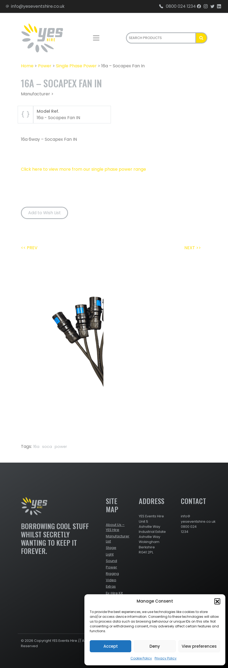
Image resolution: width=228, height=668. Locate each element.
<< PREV (29, 248)
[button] (217, 601)
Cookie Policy (141, 658)
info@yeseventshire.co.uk (35, 6)
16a (36, 446)
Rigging (112, 573)
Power (44, 66)
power (61, 446)
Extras (111, 586)
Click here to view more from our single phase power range (83, 169)
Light (110, 554)
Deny (154, 646)
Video (111, 580)
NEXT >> (192, 248)
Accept (110, 646)
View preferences (199, 646)
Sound (111, 560)
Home (27, 66)
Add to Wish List (44, 213)
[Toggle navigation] (96, 38)
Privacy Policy (166, 658)
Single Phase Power (76, 66)
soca (47, 446)
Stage (111, 547)
